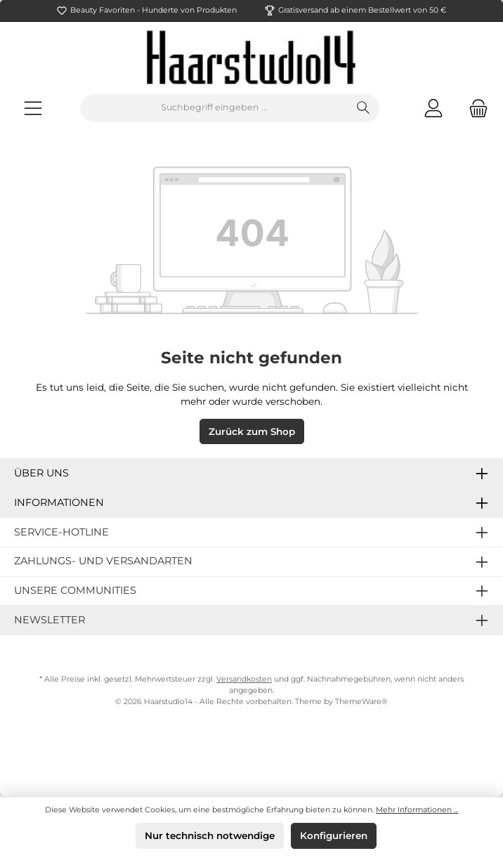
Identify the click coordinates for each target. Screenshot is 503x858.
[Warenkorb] (474, 107)
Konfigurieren (333, 835)
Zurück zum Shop (252, 431)
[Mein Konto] (433, 107)
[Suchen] (363, 108)
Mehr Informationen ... (417, 809)
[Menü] (33, 107)
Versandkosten (244, 679)
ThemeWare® (361, 701)
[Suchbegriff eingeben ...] (214, 108)
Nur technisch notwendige (210, 835)
